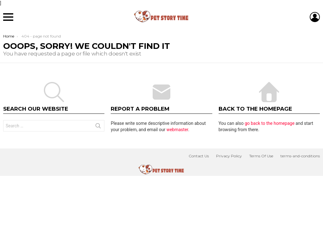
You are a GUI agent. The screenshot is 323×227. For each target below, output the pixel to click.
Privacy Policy (229, 156)
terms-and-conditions (300, 156)
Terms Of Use (261, 156)
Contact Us (199, 156)
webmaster (177, 129)
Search (98, 127)
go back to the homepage (270, 123)
